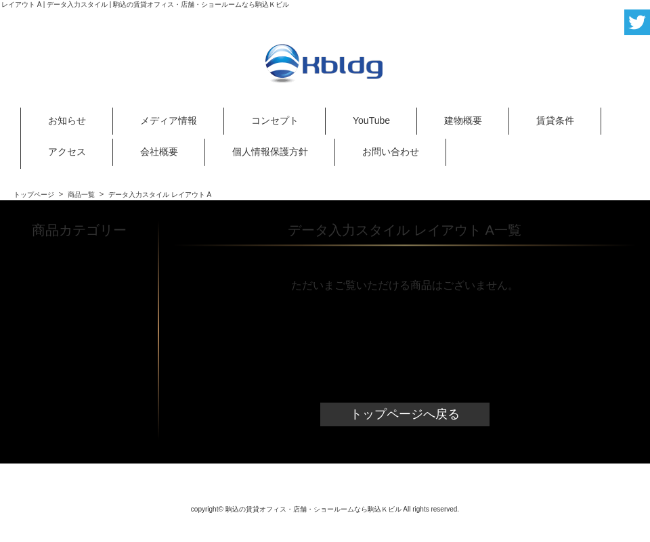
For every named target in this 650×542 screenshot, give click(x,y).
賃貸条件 (555, 120)
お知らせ (67, 120)
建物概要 (463, 120)
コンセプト (275, 120)
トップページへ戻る (405, 414)
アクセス (67, 151)
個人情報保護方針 (270, 151)
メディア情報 (168, 120)
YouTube (371, 120)
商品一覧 (81, 194)
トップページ (34, 194)
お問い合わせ (390, 151)
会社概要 (159, 151)
